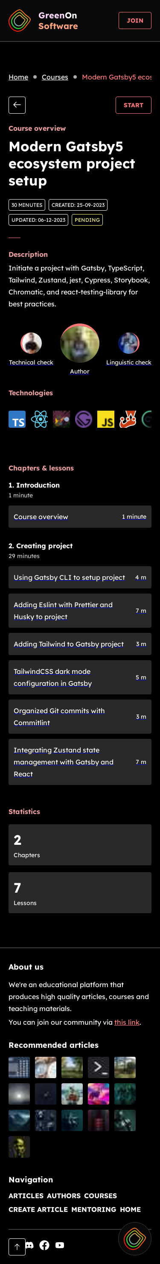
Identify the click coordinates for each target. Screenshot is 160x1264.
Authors (64, 1195)
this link (127, 1022)
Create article (38, 1209)
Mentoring (93, 1209)
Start (133, 105)
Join (135, 20)
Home (18, 77)
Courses (55, 77)
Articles (26, 1195)
